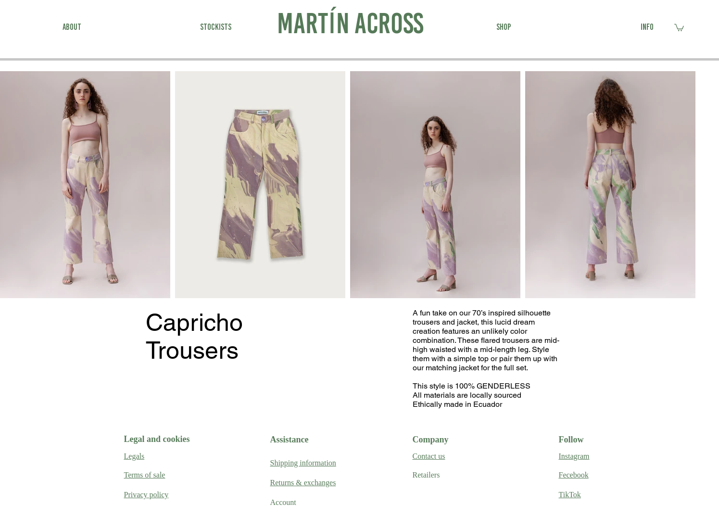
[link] (679, 27)
